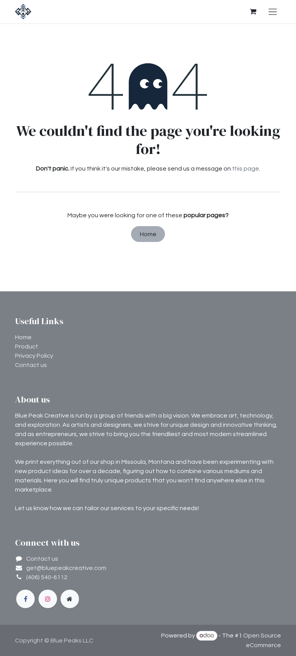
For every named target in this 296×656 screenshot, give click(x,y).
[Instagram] (48, 599)
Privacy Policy (34, 356)
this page (245, 169)
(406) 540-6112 (46, 577)
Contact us (31, 365)
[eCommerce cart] (252, 11)
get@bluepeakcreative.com (66, 568)
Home (148, 234)
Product (26, 346)
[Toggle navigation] (272, 11)
